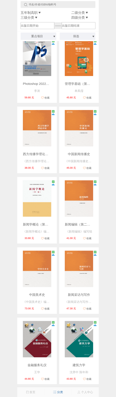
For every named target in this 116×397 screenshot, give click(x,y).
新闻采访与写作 (79, 295)
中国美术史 (37, 295)
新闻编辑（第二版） (79, 224)
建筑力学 (79, 365)
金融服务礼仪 (37, 365)
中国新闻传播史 (79, 154)
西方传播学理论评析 (37, 154)
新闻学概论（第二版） (39, 224)
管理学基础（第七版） (81, 84)
